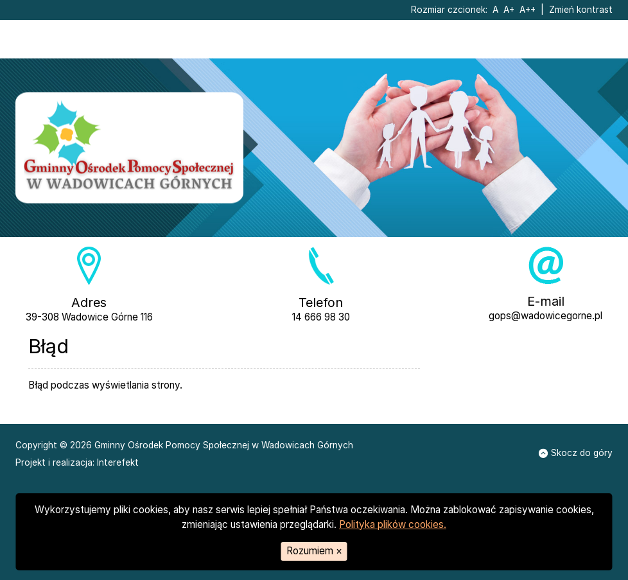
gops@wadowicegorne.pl (545, 316)
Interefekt (118, 462)
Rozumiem (314, 551)
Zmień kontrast (581, 9)
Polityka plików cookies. (392, 524)
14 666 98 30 (321, 317)
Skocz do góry (575, 453)
